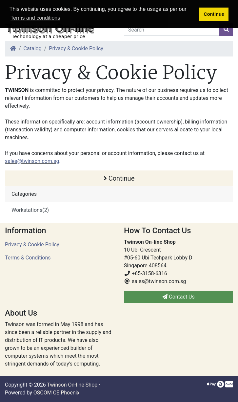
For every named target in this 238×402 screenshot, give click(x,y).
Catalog (33, 48)
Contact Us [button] (178, 297)
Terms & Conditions (28, 258)
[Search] (172, 29)
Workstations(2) (30, 210)
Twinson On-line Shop (72, 385)
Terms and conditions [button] (35, 18)
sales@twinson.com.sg (32, 161)
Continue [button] (214, 14)
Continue (119, 178)
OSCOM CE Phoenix (56, 393)
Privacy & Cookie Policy (76, 48)
